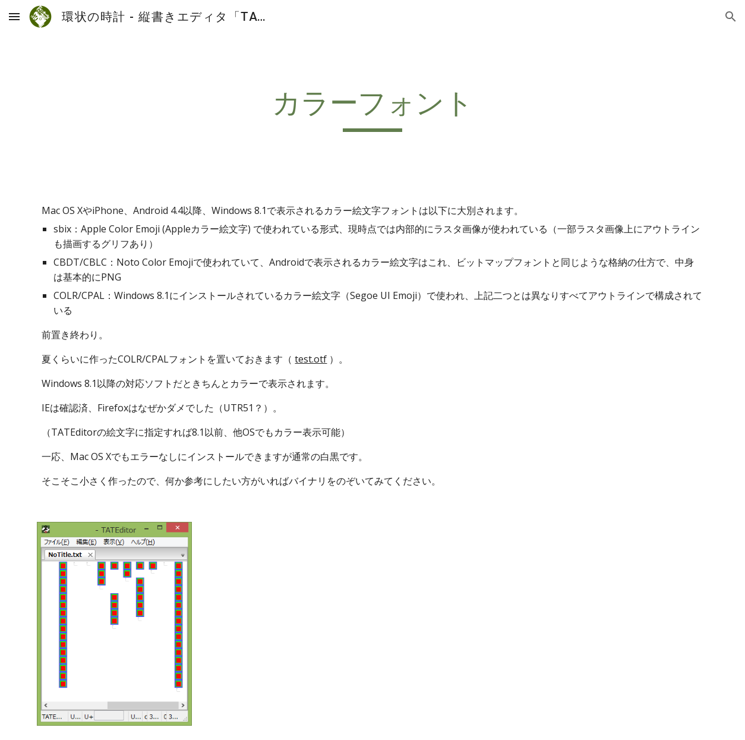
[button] (14, 16)
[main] (372, 109)
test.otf (311, 359)
